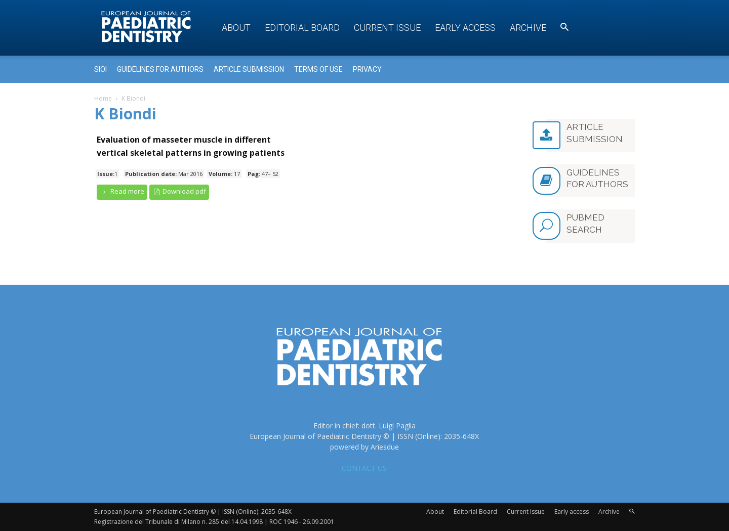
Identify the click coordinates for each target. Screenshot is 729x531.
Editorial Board (302, 27)
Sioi (100, 69)
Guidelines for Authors (160, 69)
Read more (122, 191)
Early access (465, 27)
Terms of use (318, 69)
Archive (528, 27)
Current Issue (387, 27)
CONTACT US (364, 468)
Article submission (249, 69)
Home (103, 98)
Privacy (367, 69)
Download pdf (179, 191)
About (236, 27)
